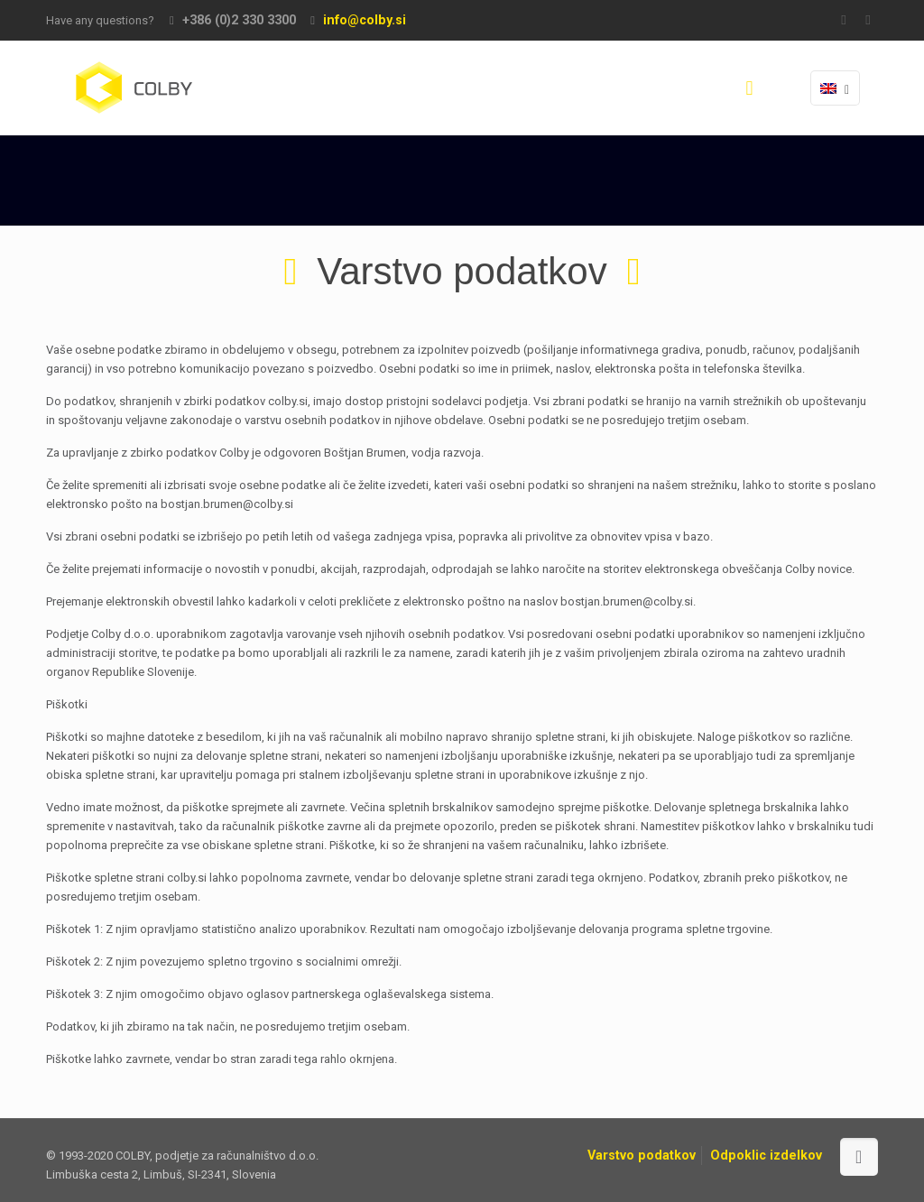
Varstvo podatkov (641, 1155)
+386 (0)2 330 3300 (239, 20)
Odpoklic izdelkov (766, 1155)
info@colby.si (364, 20)
